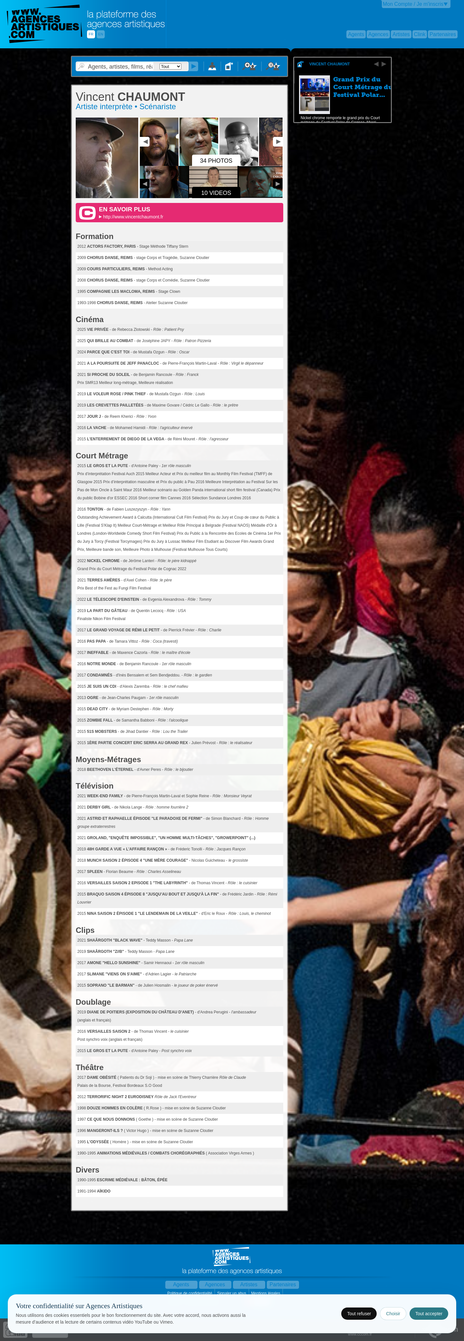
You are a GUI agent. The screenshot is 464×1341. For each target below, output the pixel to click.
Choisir (393, 1313)
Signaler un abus (232, 1293)
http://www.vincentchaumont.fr (133, 216)
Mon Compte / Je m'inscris (413, 4)
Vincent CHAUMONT (329, 64)
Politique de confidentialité (190, 1293)
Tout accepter (428, 1313)
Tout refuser (359, 1313)
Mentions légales (266, 1293)
